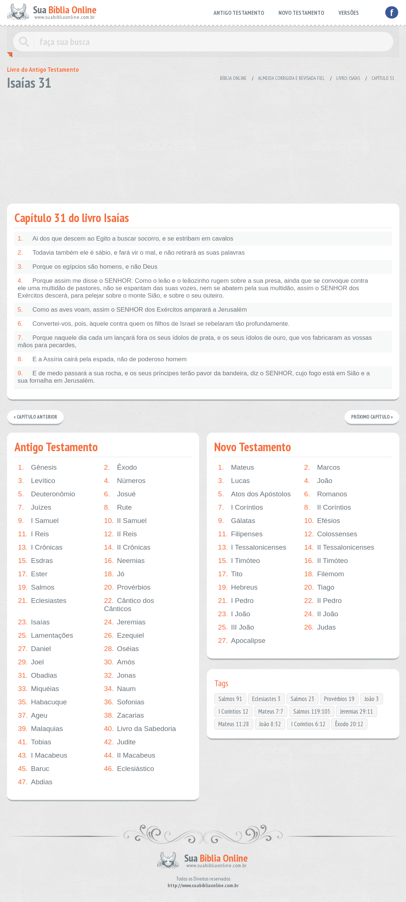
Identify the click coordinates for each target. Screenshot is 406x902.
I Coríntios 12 (233, 711)
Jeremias (125, 622)
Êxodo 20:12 (349, 724)
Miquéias (38, 689)
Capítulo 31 (383, 78)
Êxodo (120, 467)
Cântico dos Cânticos (129, 605)
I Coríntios (240, 507)
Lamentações (45, 635)
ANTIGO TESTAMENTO (239, 12)
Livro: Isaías (348, 78)
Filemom (324, 574)
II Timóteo (326, 561)
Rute (118, 507)
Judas (320, 627)
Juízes (35, 507)
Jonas (120, 675)
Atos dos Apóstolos (254, 494)
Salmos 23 (302, 699)
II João (321, 614)
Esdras (35, 561)
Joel (31, 662)
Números (125, 481)
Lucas (234, 481)
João (318, 481)
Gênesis (37, 467)
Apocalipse (241, 641)
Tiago (319, 587)
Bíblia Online (233, 78)
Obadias (37, 675)
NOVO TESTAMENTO (301, 12)
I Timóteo (239, 561)
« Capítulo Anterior (35, 417)
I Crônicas (40, 547)
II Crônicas (127, 547)
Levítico (36, 481)
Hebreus (238, 587)
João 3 (371, 699)
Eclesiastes (42, 601)
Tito (230, 574)
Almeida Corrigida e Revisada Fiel (291, 78)
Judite (120, 742)
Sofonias (124, 702)
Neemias (124, 561)
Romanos (325, 494)
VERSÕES (349, 12)
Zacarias (124, 715)
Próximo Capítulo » (372, 417)
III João (236, 627)
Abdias (35, 782)
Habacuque (42, 702)
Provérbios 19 (339, 699)
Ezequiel (124, 635)
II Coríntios (327, 507)
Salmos (36, 587)
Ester (32, 574)
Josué (120, 494)
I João (234, 614)
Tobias (35, 742)
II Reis (120, 534)
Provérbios (127, 587)
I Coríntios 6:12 (308, 724)
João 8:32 (270, 724)
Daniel (34, 649)
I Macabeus (42, 755)
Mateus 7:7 (270, 711)
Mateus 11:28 (233, 724)
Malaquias (40, 729)
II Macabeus (130, 755)
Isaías (34, 622)
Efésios (322, 521)
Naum (120, 689)
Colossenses (330, 534)
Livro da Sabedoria (140, 729)
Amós (119, 662)
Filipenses (240, 534)
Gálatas (236, 521)
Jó (114, 574)
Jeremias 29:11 (356, 711)
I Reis (33, 534)
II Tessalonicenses (339, 547)
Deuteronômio (46, 494)
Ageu (32, 715)
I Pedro (236, 601)
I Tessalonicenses (252, 547)
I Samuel (38, 521)
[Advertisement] (203, 144)
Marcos (322, 467)
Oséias (121, 649)
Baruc (34, 769)
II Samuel (125, 521)
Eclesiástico (129, 769)
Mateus (236, 467)
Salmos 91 (230, 699)
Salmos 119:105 (311, 711)
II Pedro (323, 601)
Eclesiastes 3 (266, 699)
